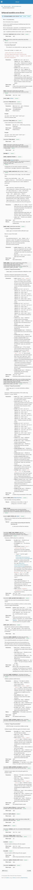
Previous (4, 870)
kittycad (17, 1)
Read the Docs (24, 877)
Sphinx (7, 877)
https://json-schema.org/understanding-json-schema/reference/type (21, 565)
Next (29, 870)
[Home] (2, 6)
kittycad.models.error (16, 6)
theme (14, 877)
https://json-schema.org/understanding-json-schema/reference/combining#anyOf (24, 557)
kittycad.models (7, 6)
